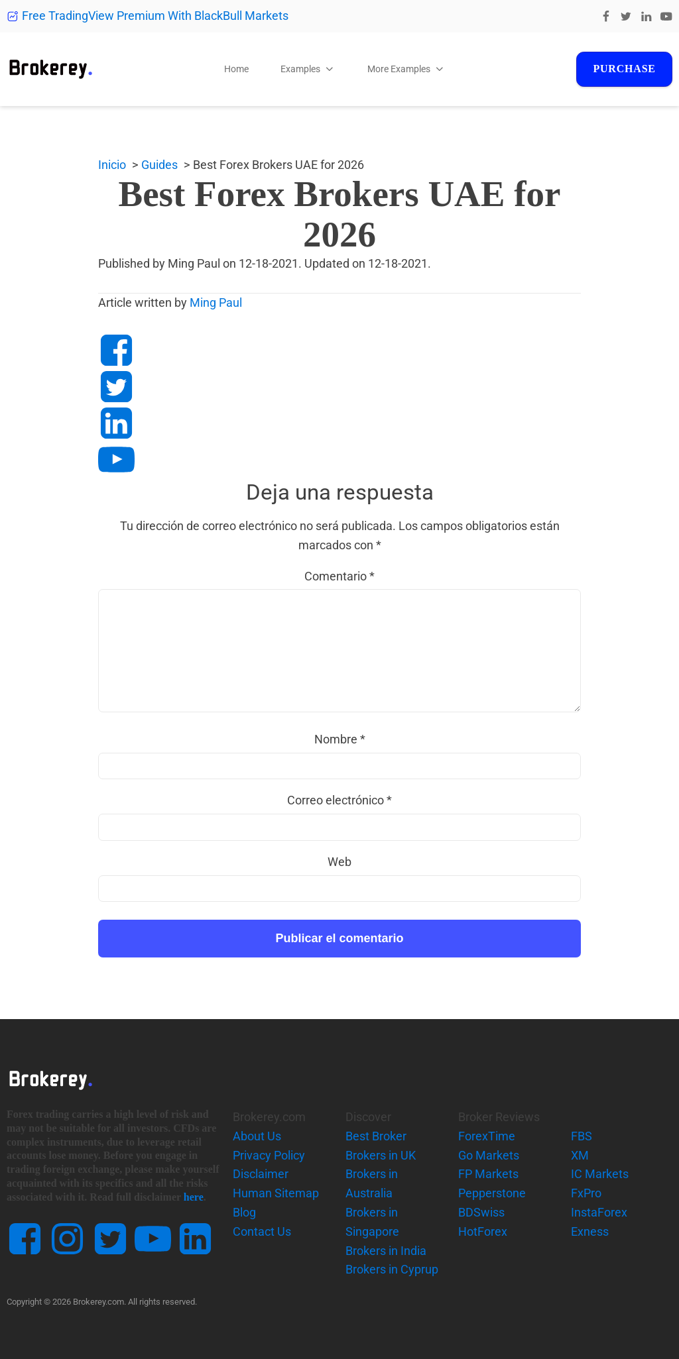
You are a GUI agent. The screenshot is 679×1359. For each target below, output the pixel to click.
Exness (590, 1231)
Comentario (339, 576)
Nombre (339, 739)
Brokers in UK (380, 1155)
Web (339, 862)
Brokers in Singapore (372, 1221)
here (194, 1197)
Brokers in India (385, 1251)
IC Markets (600, 1174)
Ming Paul (216, 302)
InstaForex (599, 1212)
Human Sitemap (276, 1193)
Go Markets (488, 1155)
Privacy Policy (269, 1155)
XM (580, 1155)
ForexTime (486, 1136)
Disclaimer (260, 1174)
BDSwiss (481, 1212)
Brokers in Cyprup (391, 1269)
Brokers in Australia (371, 1183)
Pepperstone (492, 1193)
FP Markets (488, 1174)
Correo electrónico (339, 800)
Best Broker (375, 1136)
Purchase (624, 68)
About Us (257, 1136)
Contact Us (262, 1231)
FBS (581, 1136)
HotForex (482, 1231)
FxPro (586, 1193)
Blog (244, 1212)
